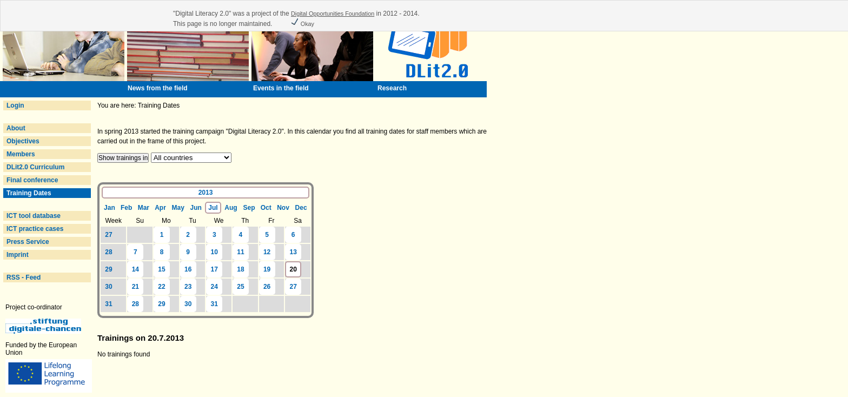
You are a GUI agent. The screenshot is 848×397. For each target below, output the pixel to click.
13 (293, 252)
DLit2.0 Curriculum (35, 167)
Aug (230, 207)
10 (214, 252)
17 (214, 269)
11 (240, 252)
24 (214, 286)
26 (266, 286)
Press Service (27, 242)
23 (187, 286)
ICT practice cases (34, 229)
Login (15, 105)
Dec (301, 207)
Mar (143, 207)
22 (161, 286)
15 (161, 269)
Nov (283, 207)
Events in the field (281, 88)
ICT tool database (33, 216)
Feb (126, 207)
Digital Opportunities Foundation (332, 13)
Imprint (17, 255)
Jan (109, 207)
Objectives (22, 141)
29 (108, 269)
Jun (196, 207)
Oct (266, 207)
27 (108, 235)
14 (135, 269)
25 (240, 286)
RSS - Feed (23, 277)
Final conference (32, 180)
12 (266, 252)
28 (108, 252)
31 (108, 304)
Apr (160, 207)
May (177, 207)
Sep (249, 207)
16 (187, 269)
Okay (302, 24)
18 (240, 269)
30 (108, 286)
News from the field (158, 88)
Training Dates (28, 193)
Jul (212, 207)
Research (392, 88)
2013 (205, 192)
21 (135, 286)
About (15, 128)
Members (20, 154)
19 (266, 269)
